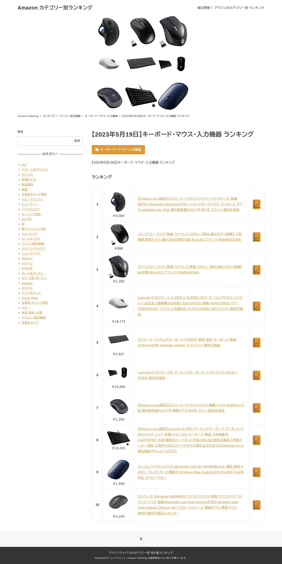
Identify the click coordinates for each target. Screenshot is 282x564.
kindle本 (27, 268)
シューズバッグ (31, 253)
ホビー (26, 307)
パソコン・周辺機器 (34, 317)
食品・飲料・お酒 (32, 312)
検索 (21, 131)
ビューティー (30, 204)
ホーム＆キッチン (33, 273)
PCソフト (27, 174)
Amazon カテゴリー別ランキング (55, 7)
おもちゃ (27, 258)
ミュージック (29, 233)
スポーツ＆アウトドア (35, 169)
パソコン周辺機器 (33, 243)
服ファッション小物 (34, 228)
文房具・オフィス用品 (35, 302)
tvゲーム (27, 263)
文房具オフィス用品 (34, 194)
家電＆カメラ (30, 322)
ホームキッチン (31, 238)
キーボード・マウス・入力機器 (118, 149)
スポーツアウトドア (33, 248)
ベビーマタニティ (32, 199)
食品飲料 (27, 184)
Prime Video (30, 298)
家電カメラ (29, 179)
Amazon (27, 283)
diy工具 (27, 219)
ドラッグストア (31, 209)
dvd (24, 164)
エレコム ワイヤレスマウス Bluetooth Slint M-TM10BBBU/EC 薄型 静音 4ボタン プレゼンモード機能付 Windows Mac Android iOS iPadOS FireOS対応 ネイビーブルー (191, 472)
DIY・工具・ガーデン (34, 278)
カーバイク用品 (31, 214)
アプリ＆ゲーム (31, 293)
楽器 (25, 189)
